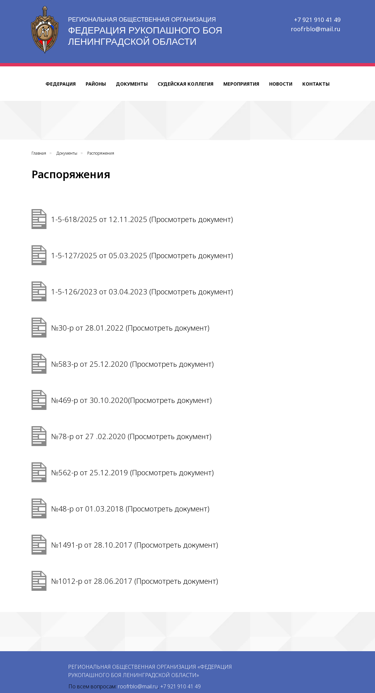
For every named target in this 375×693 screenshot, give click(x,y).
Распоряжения (100, 153)
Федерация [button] (60, 84)
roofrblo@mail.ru (315, 29)
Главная (39, 153)
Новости (280, 84)
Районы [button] (96, 84)
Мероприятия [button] (241, 84)
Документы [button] (132, 84)
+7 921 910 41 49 (317, 20)
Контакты (316, 84)
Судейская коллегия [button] (185, 84)
